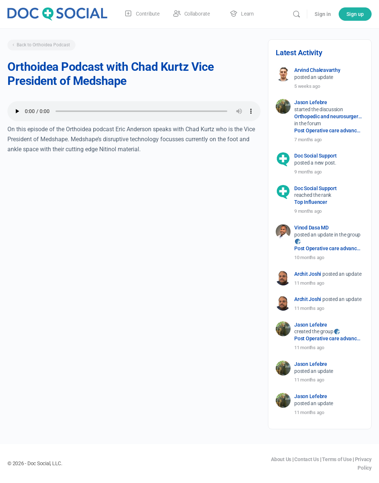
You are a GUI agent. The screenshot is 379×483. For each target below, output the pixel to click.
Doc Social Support (315, 156)
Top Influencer (310, 202)
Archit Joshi (307, 274)
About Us (281, 459)
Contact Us (306, 459)
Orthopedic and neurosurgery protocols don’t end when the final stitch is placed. (328, 116)
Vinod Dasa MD (311, 228)
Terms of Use (337, 459)
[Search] (296, 14)
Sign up (355, 14)
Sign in (323, 14)
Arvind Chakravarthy (317, 70)
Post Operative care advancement (328, 130)
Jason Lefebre (310, 102)
